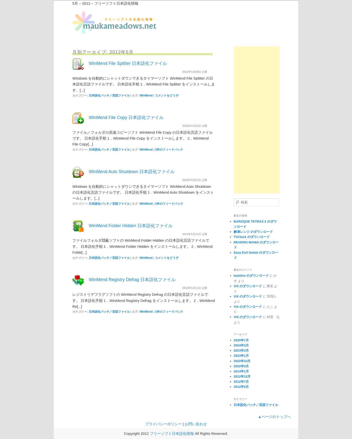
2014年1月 (241, 371)
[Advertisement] (257, 120)
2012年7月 (241, 381)
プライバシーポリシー (163, 424)
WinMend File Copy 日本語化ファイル (126, 117)
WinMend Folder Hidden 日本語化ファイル (131, 225)
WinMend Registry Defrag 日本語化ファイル (132, 279)
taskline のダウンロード (251, 275)
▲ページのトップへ (274, 417)
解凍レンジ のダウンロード (253, 232)
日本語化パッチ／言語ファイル (109, 95)
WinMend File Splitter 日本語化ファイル (128, 63)
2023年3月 (241, 350)
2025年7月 (241, 340)
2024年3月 (241, 345)
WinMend (146, 95)
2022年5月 (241, 366)
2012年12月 (242, 376)
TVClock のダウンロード (252, 237)
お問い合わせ (196, 424)
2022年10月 (242, 361)
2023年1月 (241, 355)
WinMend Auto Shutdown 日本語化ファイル (132, 171)
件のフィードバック (169, 149)
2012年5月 (241, 387)
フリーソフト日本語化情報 (172, 433)
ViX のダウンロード (248, 286)
